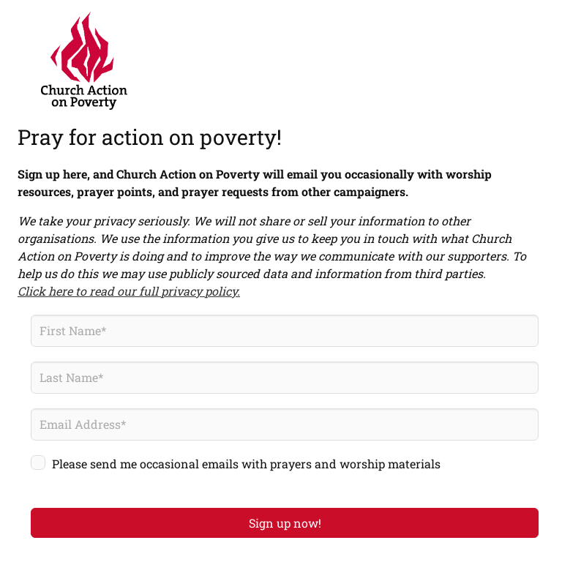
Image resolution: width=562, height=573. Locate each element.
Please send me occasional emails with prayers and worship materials (246, 463)
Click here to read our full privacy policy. (129, 291)
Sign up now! (285, 523)
